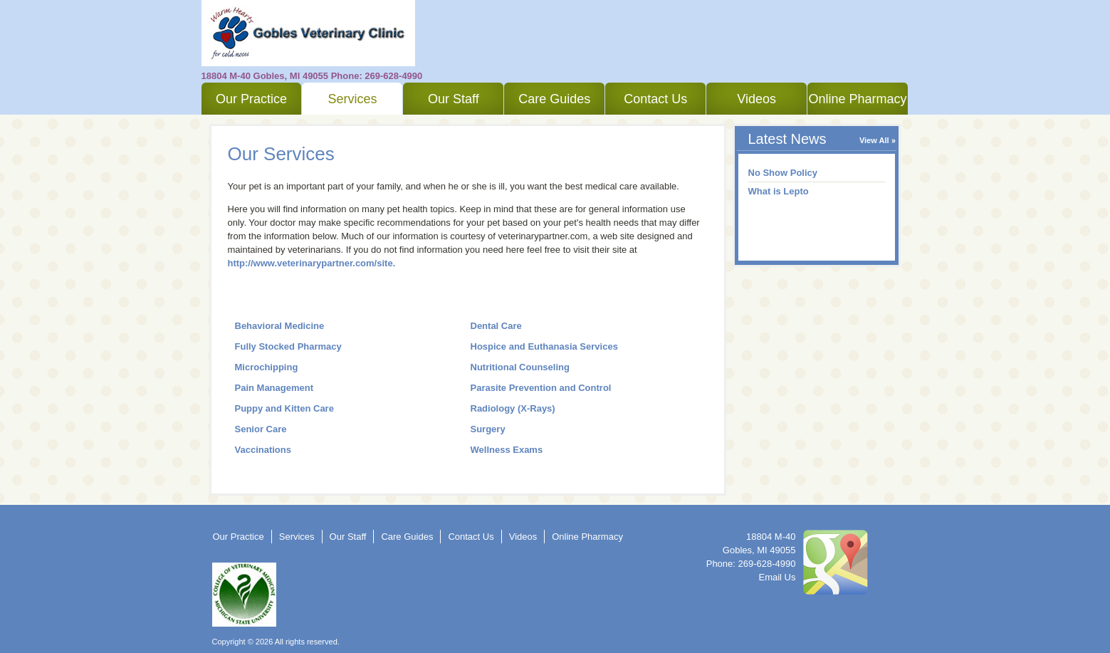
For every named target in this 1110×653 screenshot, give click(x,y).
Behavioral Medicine (280, 325)
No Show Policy (783, 172)
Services (352, 99)
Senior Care (261, 429)
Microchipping (266, 367)
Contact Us (655, 99)
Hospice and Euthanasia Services (544, 346)
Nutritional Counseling (520, 367)
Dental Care (496, 325)
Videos (756, 99)
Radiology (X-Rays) (513, 408)
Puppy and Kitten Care (284, 408)
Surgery (488, 429)
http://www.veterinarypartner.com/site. (312, 263)
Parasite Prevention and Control (541, 387)
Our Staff (453, 99)
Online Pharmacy (858, 99)
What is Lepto (778, 191)
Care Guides (554, 99)
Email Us (776, 577)
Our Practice (251, 99)
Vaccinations (263, 449)
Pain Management (274, 387)
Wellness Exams (507, 449)
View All (874, 140)
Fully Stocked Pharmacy (288, 346)
